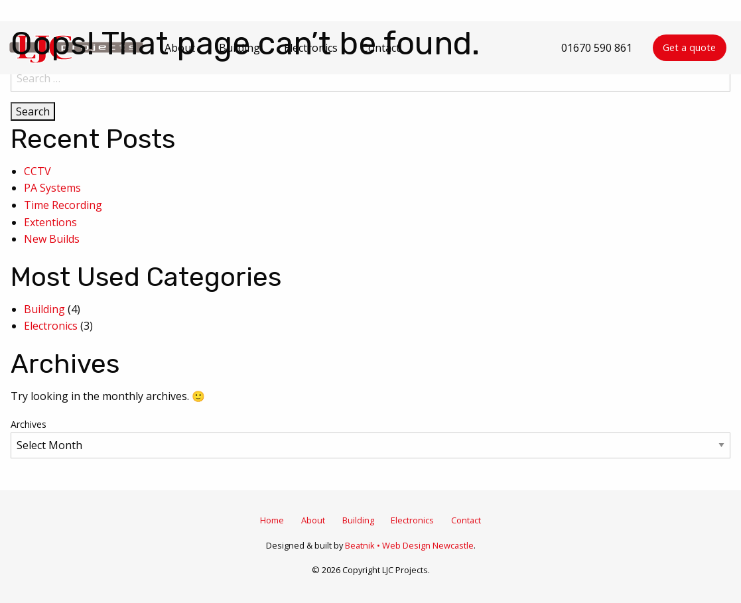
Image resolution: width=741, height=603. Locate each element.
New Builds (52, 239)
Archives (28, 424)
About (313, 520)
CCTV (37, 171)
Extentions (50, 222)
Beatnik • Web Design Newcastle (409, 545)
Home (272, 520)
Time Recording (63, 205)
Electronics (51, 325)
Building (44, 309)
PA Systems (52, 187)
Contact (466, 520)
